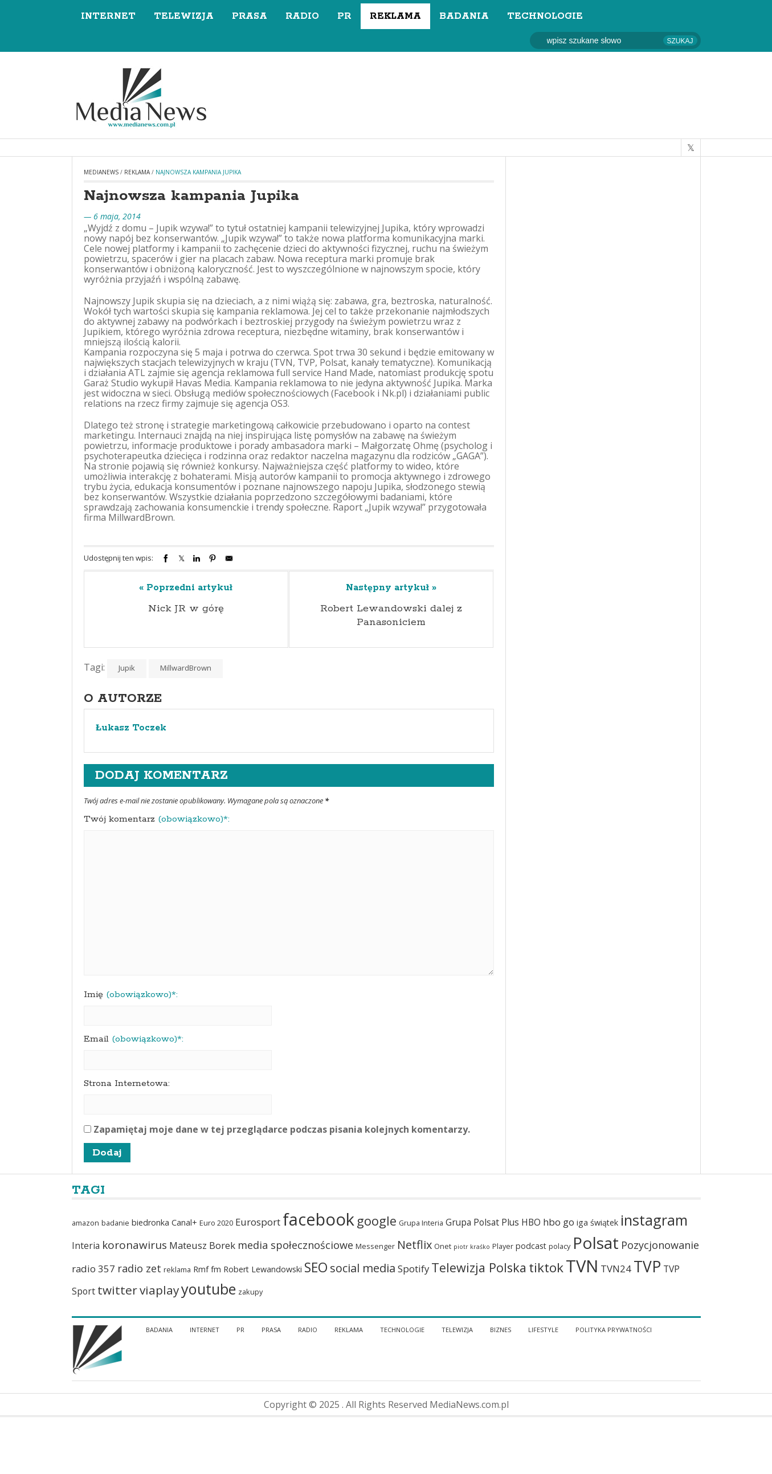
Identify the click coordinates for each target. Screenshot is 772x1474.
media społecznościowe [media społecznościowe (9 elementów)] (295, 1245)
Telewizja (184, 16)
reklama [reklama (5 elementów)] (177, 1270)
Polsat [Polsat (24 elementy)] (596, 1242)
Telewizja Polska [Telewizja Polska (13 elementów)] (478, 1267)
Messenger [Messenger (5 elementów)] (375, 1246)
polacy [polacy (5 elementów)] (559, 1246)
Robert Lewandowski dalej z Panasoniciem (391, 615)
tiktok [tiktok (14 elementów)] (546, 1267)
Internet (108, 16)
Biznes (500, 1329)
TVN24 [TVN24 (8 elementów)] (616, 1268)
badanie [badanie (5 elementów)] (115, 1223)
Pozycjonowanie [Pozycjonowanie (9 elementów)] (660, 1245)
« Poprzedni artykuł (185, 588)
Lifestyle (543, 1329)
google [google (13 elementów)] (377, 1220)
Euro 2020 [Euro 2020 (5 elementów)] (216, 1223)
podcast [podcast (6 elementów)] (531, 1245)
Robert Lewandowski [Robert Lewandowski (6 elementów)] (262, 1269)
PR (344, 16)
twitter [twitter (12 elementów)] (117, 1290)
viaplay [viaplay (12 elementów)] (159, 1290)
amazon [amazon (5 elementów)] (85, 1223)
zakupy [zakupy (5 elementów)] (250, 1292)
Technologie (545, 16)
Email (133, 1039)
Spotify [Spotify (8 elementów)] (413, 1268)
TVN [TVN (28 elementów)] (582, 1266)
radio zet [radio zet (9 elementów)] (139, 1268)
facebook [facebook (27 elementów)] (318, 1219)
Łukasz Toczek (131, 728)
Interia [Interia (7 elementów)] (86, 1245)
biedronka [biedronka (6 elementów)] (150, 1222)
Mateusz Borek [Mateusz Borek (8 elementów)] (202, 1245)
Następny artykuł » (391, 588)
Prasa (249, 16)
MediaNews (101, 172)
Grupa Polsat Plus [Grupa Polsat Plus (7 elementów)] (482, 1222)
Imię (131, 995)
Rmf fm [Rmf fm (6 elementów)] (207, 1269)
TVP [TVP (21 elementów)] (647, 1266)
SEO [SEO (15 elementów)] (316, 1267)
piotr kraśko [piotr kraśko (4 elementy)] (472, 1247)
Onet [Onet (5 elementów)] (442, 1246)
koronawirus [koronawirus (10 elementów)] (134, 1245)
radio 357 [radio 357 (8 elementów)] (93, 1268)
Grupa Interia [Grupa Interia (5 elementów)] (421, 1223)
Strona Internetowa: (127, 1084)
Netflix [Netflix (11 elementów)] (414, 1244)
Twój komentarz (157, 819)
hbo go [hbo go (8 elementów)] (558, 1221)
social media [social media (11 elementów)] (362, 1268)
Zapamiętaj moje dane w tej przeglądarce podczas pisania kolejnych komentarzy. (281, 1129)
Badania (464, 16)
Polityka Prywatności (613, 1329)
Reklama (395, 16)
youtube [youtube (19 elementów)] (208, 1289)
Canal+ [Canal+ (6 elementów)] (184, 1222)
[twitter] (690, 147)
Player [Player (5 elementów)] (502, 1246)
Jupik (127, 668)
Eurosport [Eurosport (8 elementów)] (257, 1221)
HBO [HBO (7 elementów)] (531, 1222)
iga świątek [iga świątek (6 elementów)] (597, 1222)
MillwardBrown (185, 668)
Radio (302, 16)
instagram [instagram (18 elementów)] (654, 1220)
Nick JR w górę (186, 608)
